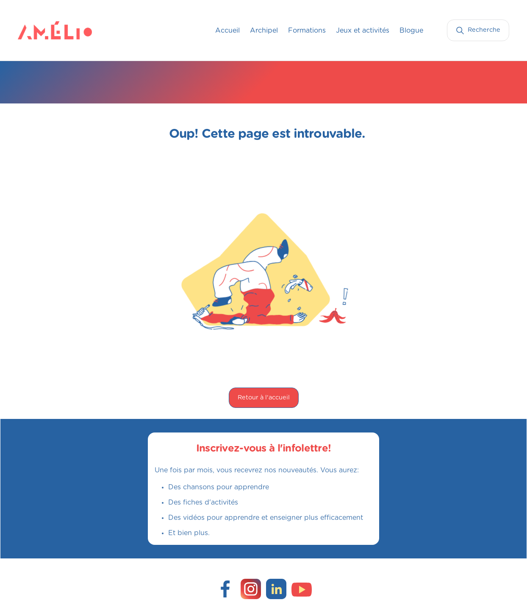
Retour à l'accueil (264, 397)
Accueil (227, 30)
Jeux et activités (362, 30)
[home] (35, 30)
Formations (307, 30)
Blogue (411, 30)
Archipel (264, 30)
